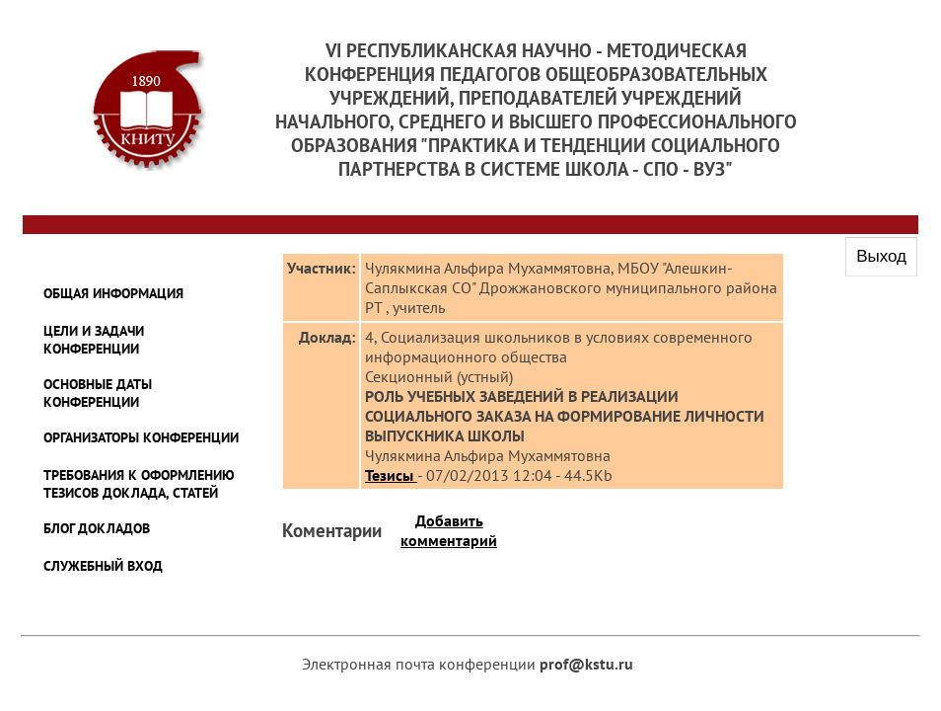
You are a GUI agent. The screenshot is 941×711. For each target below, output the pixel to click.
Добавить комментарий (448, 530)
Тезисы (391, 475)
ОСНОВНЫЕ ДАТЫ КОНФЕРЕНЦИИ (97, 393)
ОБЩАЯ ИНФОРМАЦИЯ (113, 293)
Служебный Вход (103, 566)
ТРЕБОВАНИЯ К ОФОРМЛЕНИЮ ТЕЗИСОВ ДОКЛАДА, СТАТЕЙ (139, 484)
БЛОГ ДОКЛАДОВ (96, 528)
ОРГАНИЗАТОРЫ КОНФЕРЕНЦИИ (141, 437)
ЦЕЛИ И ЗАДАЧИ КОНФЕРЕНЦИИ (93, 339)
